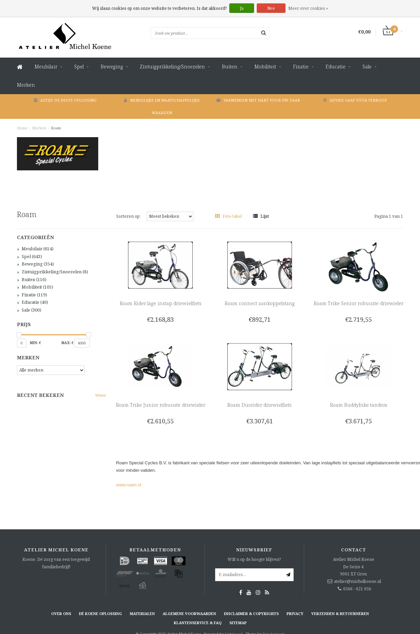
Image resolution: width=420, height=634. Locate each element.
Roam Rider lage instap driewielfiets (161, 303)
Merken (26, 85)
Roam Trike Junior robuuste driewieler (160, 405)
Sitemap (238, 622)
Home (22, 127)
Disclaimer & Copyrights (251, 613)
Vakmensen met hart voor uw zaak (258, 100)
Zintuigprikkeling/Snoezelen (172, 66)
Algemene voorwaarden (189, 613)
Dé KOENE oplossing (100, 613)
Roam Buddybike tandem (358, 405)
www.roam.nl (128, 484)
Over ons (61, 613)
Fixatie (301, 66)
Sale (367, 66)
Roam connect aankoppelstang (260, 303)
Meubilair (46, 66)
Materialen (142, 613)
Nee (271, 8)
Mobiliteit (265, 66)
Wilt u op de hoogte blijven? (254, 559)
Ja (242, 8)
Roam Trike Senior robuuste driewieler (358, 303)
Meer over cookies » (308, 8)
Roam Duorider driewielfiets (259, 405)
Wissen (100, 395)
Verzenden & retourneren (340, 613)
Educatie (335, 66)
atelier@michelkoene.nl (357, 581)
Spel (79, 66)
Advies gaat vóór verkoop (355, 100)
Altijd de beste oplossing (65, 100)
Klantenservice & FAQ (198, 622)
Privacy (295, 613)
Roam (56, 127)
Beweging (112, 66)
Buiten (229, 66)
